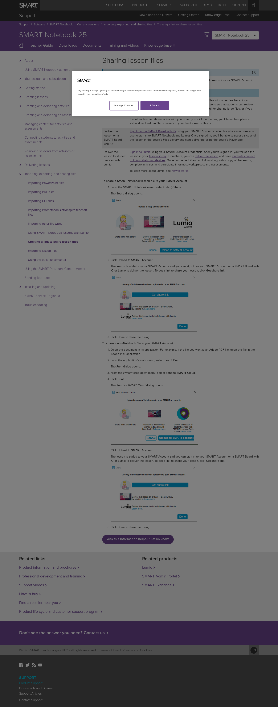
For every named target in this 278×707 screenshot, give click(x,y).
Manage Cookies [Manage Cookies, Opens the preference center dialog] (123, 105)
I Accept (154, 105)
